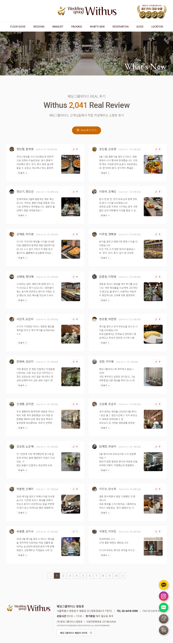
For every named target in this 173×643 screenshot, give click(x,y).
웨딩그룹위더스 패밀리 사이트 (74, 633)
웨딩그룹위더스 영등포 (86, 11)
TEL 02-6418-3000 (127, 611)
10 (116, 575)
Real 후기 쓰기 (86, 130)
